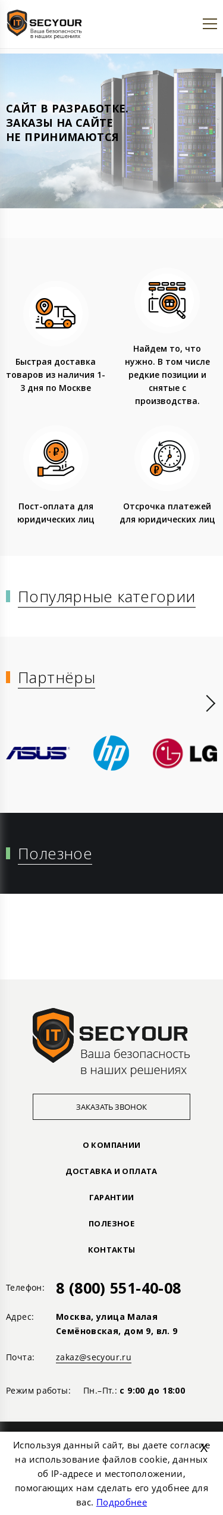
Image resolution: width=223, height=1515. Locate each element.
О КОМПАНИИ (112, 1145)
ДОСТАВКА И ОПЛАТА (111, 1171)
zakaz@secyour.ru (93, 1357)
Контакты (112, 1249)
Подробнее (121, 1502)
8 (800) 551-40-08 (118, 1288)
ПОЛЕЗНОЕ (111, 1223)
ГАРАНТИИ (111, 1197)
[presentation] (210, 703)
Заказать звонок (111, 1106)
